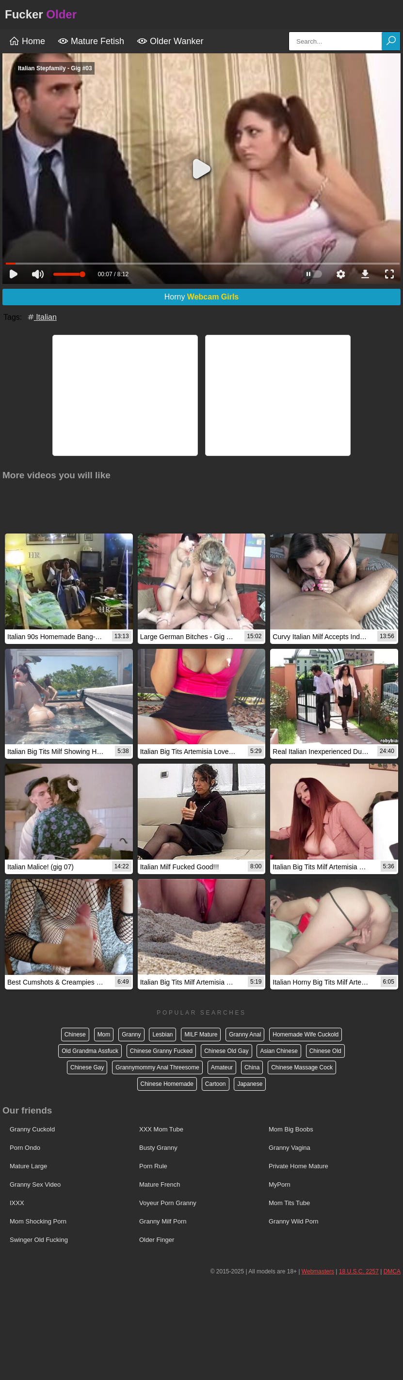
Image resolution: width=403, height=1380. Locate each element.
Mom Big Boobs (291, 1129)
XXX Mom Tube (161, 1129)
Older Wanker (170, 41)
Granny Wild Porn (294, 1221)
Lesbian (162, 1034)
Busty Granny (158, 1147)
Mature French (159, 1184)
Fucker (41, 14)
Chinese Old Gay (226, 1051)
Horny (201, 297)
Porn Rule (153, 1166)
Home (27, 41)
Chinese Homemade (167, 1084)
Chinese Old (325, 1051)
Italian (41, 317)
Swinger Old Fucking (39, 1239)
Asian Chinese (278, 1051)
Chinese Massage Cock (302, 1067)
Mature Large (28, 1166)
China (251, 1067)
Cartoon (215, 1084)
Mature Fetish (91, 41)
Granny (131, 1034)
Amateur (222, 1067)
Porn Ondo (25, 1147)
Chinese (75, 1034)
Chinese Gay (87, 1067)
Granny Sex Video (35, 1184)
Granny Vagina (289, 1147)
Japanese (249, 1084)
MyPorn (279, 1184)
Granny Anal (245, 1034)
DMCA (392, 1271)
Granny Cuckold (32, 1129)
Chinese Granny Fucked (161, 1051)
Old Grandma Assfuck (90, 1051)
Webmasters (318, 1271)
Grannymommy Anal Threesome (157, 1067)
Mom (104, 1034)
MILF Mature (200, 1034)
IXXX (17, 1203)
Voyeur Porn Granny (167, 1203)
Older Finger (156, 1239)
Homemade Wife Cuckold (306, 1034)
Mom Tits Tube (289, 1203)
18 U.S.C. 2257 (359, 1271)
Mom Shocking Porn (38, 1221)
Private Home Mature (298, 1166)
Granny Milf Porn (163, 1221)
